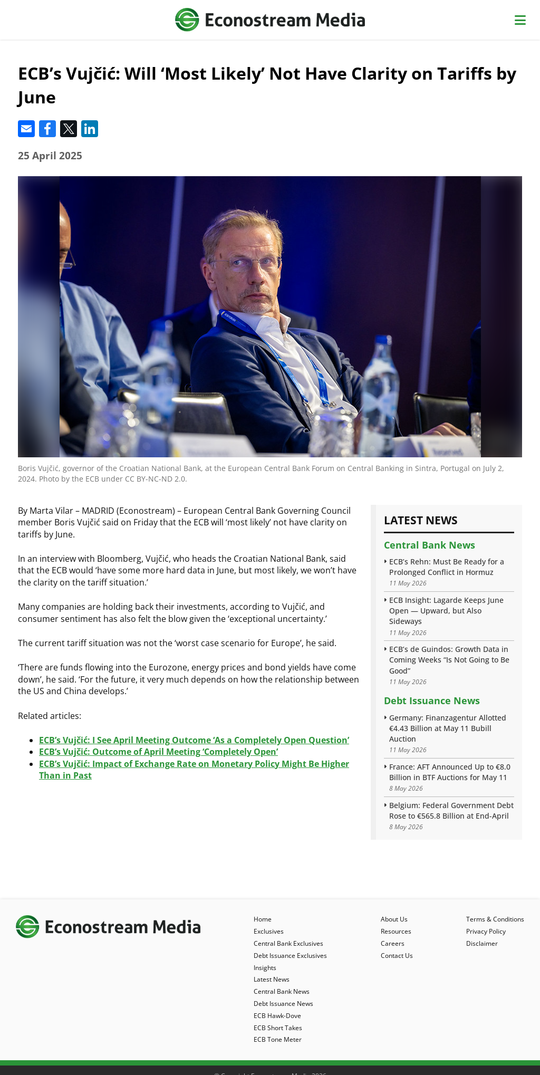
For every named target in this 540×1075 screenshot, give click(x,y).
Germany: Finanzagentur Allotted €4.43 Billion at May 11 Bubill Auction (447, 728)
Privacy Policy (486, 931)
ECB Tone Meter (278, 1039)
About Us (394, 919)
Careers (392, 943)
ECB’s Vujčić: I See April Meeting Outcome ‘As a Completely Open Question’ (194, 740)
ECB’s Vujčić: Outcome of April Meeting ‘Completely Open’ (158, 751)
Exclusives (269, 931)
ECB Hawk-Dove (277, 1015)
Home (263, 919)
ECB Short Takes (278, 1027)
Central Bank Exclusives (288, 943)
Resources (396, 931)
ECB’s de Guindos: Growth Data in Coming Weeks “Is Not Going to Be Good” (449, 659)
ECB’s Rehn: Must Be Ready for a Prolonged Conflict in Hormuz (446, 566)
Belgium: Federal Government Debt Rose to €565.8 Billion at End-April (451, 810)
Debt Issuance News (432, 700)
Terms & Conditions (495, 919)
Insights (265, 967)
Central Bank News (429, 545)
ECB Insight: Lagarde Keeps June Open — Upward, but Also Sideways (446, 610)
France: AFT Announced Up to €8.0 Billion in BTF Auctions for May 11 (449, 772)
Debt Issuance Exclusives (290, 955)
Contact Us (397, 955)
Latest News (272, 979)
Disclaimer (482, 943)
